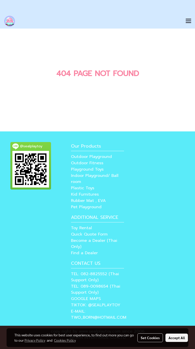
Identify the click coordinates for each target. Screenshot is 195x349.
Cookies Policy (65, 340)
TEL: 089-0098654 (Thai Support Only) (95, 289)
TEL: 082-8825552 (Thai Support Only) (95, 277)
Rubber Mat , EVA (88, 201)
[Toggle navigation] (188, 21)
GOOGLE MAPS (86, 299)
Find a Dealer (84, 253)
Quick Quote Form (89, 234)
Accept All (176, 337)
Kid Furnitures (85, 194)
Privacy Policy (35, 340)
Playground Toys (87, 169)
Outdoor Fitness (87, 163)
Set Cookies (150, 337)
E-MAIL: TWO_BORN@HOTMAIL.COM (98, 314)
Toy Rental (81, 228)
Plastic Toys (82, 188)
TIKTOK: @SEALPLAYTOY (95, 305)
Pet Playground (86, 207)
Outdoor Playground (91, 157)
